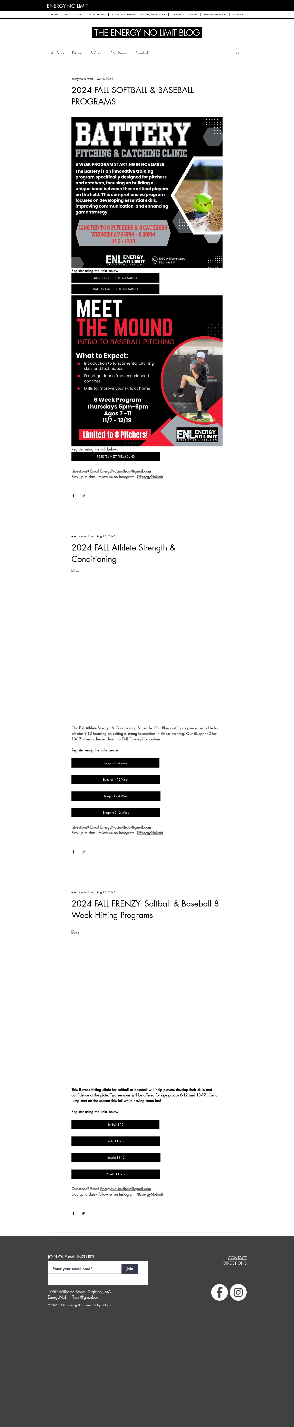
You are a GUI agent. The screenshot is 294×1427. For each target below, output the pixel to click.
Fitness (77, 52)
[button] (68, 14)
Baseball (142, 52)
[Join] (129, 1269)
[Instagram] (238, 1292)
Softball (96, 52)
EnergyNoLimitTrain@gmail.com (74, 1297)
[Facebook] (219, 1292)
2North (106, 1305)
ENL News (118, 52)
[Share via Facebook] (73, 496)
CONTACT (237, 1258)
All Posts (57, 52)
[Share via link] (83, 496)
